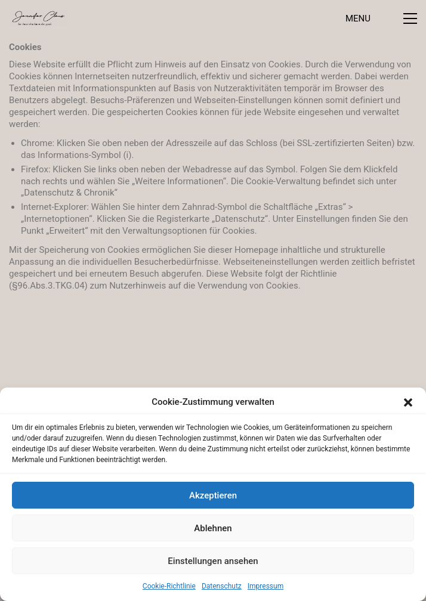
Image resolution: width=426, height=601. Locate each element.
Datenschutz (222, 586)
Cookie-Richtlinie (169, 586)
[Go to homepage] (38, 18)
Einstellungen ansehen (213, 561)
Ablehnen (212, 528)
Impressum (265, 586)
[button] (408, 402)
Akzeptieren (213, 495)
